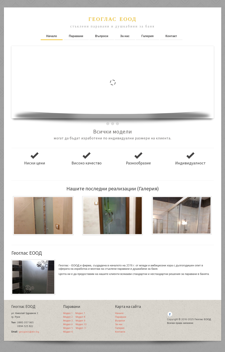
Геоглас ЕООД (112, 19)
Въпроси (101, 36)
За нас (125, 36)
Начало (51, 36)
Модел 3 (68, 320)
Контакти (120, 331)
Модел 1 (67, 313)
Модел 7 (80, 313)
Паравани (76, 36)
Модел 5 (68, 327)
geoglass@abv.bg (29, 331)
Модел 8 (80, 316)
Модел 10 (81, 324)
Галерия (147, 36)
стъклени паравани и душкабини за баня (112, 26)
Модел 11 (81, 327)
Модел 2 (68, 316)
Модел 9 (80, 320)
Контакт (171, 36)
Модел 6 (68, 331)
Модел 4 (68, 324)
